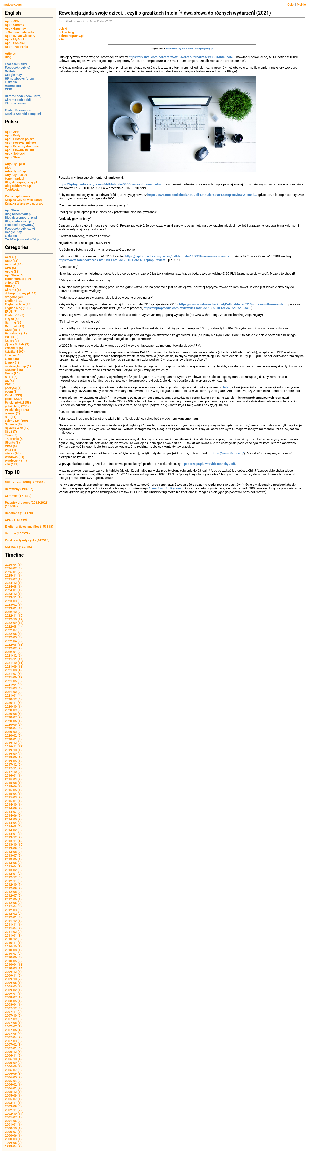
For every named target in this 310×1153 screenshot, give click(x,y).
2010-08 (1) (13, 950)
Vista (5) (11, 446)
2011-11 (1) (13, 924)
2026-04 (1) (13, 564)
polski (63, 28)
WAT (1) (10, 450)
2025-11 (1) (13, 575)
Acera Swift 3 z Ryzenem (165, 488)
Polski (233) (13, 395)
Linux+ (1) (12, 362)
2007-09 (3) (13, 1019)
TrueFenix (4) (14, 439)
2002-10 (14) (14, 1113)
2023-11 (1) (13, 597)
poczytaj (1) (13, 388)
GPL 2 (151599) (16, 520)
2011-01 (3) (13, 935)
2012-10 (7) (13, 884)
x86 (61, 39)
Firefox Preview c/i (18, 110)
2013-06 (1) (13, 859)
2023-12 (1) (13, 594)
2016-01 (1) (13, 775)
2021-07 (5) (13, 674)
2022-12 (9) (13, 612)
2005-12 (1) (13, 1092)
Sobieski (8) (13, 424)
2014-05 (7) (13, 819)
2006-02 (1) (13, 1084)
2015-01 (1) (13, 801)
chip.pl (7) (12, 282)
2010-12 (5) (13, 939)
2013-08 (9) (13, 852)
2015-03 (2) (13, 797)
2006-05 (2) (13, 1077)
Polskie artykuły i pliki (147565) (27, 540)
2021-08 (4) (13, 670)
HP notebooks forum (19, 78)
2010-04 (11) (14, 964)
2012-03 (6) (13, 910)
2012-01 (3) (13, 917)
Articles (10, 53)
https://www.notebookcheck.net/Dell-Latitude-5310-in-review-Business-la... (232, 304)
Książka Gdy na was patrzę (24, 200)
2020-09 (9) (13, 710)
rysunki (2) (12, 413)
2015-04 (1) (13, 793)
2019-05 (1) (13, 761)
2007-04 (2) (13, 1037)
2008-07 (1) (13, 997)
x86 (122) (11, 464)
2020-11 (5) (13, 703)
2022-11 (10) (14, 615)
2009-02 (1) (13, 990)
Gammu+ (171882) (18, 496)
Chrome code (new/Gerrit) (23, 96)
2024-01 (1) (13, 590)
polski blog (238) (17, 406)
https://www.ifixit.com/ (228, 453)
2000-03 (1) (13, 1139)
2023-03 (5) (13, 601)
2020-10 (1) (13, 706)
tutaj (226, 387)
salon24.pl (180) (16, 420)
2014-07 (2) (13, 812)
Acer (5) (10, 257)
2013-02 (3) (13, 870)
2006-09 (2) (13, 1063)
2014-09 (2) (13, 808)
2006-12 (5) (13, 1052)
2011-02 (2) (13, 932)
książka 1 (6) (14, 348)
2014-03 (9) (13, 826)
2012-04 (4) (13, 906)
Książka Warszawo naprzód (24, 203)
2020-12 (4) (13, 699)
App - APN (12, 21)
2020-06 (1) (13, 721)
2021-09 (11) (14, 666)
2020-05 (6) (13, 724)
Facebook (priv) (16, 64)
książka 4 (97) (15, 351)
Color (290, 4)
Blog (8, 57)
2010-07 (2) (13, 953)
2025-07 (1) (13, 579)
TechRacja (12, 189)
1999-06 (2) (13, 1143)
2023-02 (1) (13, 604)
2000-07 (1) (13, 1132)
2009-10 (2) (13, 979)
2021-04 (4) (13, 684)
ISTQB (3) (11, 337)
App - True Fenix (16, 46)
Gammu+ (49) (14, 326)
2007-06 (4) (13, 1030)
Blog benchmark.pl (18, 214)
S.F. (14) (10, 417)
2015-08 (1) (13, 783)
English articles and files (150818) (29, 526)
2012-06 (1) (13, 899)
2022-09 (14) (14, 623)
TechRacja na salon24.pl (22, 239)
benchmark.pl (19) (18, 279)
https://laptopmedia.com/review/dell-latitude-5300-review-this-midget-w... (111, 184)
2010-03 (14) (14, 968)
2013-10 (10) (14, 844)
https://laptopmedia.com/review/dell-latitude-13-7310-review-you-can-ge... (178, 256)
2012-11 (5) (13, 881)
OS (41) (10, 380)
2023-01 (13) (14, 608)
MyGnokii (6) (14, 370)
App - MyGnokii (15, 39)
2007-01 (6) (13, 1048)
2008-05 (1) (13, 1001)
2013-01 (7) (13, 873)
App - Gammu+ (15, 28)
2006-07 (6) (13, 1070)
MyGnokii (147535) (18, 547)
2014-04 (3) (13, 823)
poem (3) (11, 391)
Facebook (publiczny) (20, 228)
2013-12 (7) (13, 837)
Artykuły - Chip (15, 171)
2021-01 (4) (13, 695)
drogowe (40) (14, 297)
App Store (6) (14, 275)
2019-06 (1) (13, 757)
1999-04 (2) (13, 1146)
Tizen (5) (11, 435)
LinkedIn (11, 82)
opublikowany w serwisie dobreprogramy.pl (189, 48)
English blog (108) (18, 308)
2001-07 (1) (13, 1117)
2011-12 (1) (13, 921)
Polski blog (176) (17, 410)
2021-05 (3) (13, 681)
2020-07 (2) (13, 717)
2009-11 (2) (13, 975)
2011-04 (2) (13, 928)
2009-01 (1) (13, 993)
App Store (12, 210)
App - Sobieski (15, 43)
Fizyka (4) (12, 319)
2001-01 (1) (13, 1124)
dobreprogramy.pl (71, 36)
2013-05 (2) (13, 863)
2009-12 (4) (13, 972)
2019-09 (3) (13, 753)
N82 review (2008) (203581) (25, 482)
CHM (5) (11, 286)
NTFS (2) (11, 377)
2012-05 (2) (13, 903)
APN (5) (10, 268)
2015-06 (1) (13, 786)
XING (8, 89)
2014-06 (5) (13, 815)
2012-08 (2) (13, 892)
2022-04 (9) (13, 641)
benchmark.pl (14, 178)
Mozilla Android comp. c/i (23, 114)
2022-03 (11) (14, 644)
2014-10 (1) (13, 804)
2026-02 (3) (13, 568)
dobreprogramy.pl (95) (20, 293)
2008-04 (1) (13, 1004)
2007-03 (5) (13, 1041)
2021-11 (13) (14, 659)
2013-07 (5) (13, 855)
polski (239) (13, 399)
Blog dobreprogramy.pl (21, 182)
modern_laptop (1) (18, 366)
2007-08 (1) (13, 1023)
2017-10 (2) (13, 772)
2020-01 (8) (13, 739)
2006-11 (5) (13, 1055)
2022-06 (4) (13, 634)
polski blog (66, 32)
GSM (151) (12, 330)
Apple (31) (12, 271)
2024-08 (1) (13, 586)
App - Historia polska (19, 139)
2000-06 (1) (13, 1135)
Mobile (301, 4)
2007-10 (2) (13, 1015)
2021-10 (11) (14, 663)
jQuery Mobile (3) (17, 344)
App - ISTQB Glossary (20, 36)
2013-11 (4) (13, 841)
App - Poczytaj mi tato (20, 142)
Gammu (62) (14, 322)
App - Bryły (12, 135)
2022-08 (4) (13, 626)
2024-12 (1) (13, 583)
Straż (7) (11, 431)
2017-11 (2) (13, 768)
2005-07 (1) (13, 1099)
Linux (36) (12, 359)
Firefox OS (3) (14, 315)
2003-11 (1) (13, 1103)
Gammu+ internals (21, 32)
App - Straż (13, 157)
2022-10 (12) (14, 619)
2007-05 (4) (13, 1033)
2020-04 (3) (13, 728)
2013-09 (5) (13, 848)
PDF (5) (10, 384)
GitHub (10, 71)
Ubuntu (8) (12, 442)
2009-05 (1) (13, 983)
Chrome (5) (13, 290)
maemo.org (13, 85)
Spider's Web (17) (17, 428)
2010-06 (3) (13, 957)
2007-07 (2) (13, 1026)
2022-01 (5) (13, 652)
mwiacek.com (12, 4)
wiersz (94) (13, 453)
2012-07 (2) (13, 895)
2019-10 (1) (13, 750)
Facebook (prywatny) (19, 225)
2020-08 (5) (13, 714)
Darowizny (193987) (19, 489)
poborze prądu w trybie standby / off (209, 464)
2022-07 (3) (13, 630)
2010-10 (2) (13, 946)
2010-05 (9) (13, 961)
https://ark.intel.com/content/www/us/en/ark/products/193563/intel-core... (182, 57)
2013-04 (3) (13, 866)
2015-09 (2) (13, 779)
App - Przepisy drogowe (21, 146)
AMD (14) (11, 260)
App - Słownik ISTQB (19, 150)
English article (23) (18, 304)
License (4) (13, 355)
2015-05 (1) (13, 790)
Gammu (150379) (17, 533)
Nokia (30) (12, 373)
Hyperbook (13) (16, 333)
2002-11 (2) (13, 1110)
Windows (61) (14, 457)
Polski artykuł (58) (18, 402)
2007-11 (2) (13, 1012)
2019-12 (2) (13, 743)
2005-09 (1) (13, 1095)
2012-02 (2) (13, 913)
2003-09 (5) (13, 1106)
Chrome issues (15, 103)
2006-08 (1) (13, 1066)
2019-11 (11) (14, 746)
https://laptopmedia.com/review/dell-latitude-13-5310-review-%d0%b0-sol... (197, 308)
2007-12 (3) (13, 1008)
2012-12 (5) (13, 877)
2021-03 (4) (13, 688)
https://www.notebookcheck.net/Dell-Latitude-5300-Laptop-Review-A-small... (202, 195)
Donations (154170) (19, 513)
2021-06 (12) (14, 677)
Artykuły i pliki (15, 164)
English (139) (14, 300)
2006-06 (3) (13, 1073)
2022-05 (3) (13, 637)
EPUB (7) (11, 311)
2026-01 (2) (13, 572)
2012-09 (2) (13, 888)
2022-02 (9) (13, 648)
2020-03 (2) (13, 732)
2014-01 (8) (13, 833)
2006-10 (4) (13, 1059)
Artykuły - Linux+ (17, 175)
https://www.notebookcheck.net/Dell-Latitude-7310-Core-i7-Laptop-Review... (113, 260)
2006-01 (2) (13, 1088)
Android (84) (14, 264)
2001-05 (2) (13, 1121)
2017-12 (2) (13, 764)
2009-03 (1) (13, 986)
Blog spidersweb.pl (18, 186)
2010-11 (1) (13, 943)
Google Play (13, 75)
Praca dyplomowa (17, 196)
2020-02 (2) (13, 735)
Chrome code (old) (18, 100)
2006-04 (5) (13, 1081)
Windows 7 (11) (16, 460)
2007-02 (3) (13, 1044)
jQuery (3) (12, 340)
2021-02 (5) (13, 692)
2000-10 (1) (13, 1128)
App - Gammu (14, 25)
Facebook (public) (17, 67)
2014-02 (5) (13, 830)
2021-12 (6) (13, 655)
